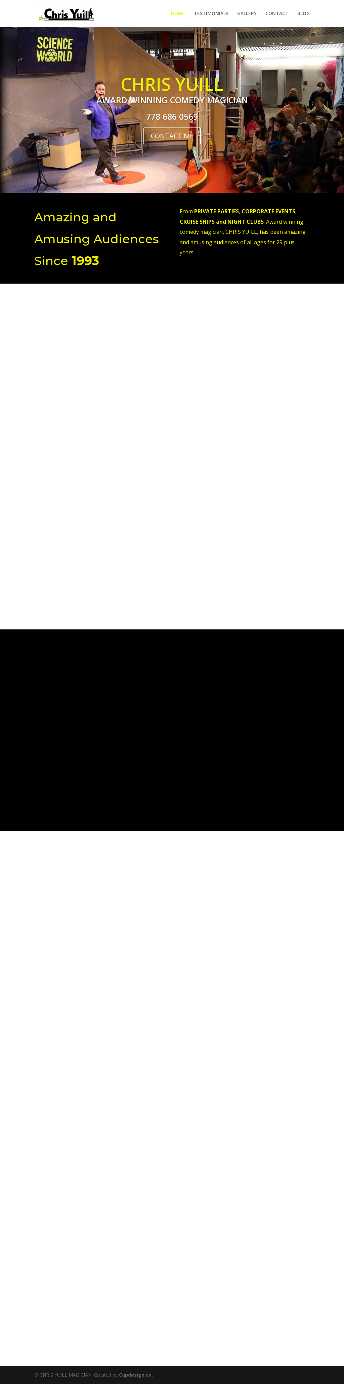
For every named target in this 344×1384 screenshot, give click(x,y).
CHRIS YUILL (172, 84)
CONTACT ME (172, 135)
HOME (178, 13)
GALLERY (247, 13)
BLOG (303, 13)
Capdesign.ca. (136, 1375)
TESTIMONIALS (211, 13)
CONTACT (277, 13)
